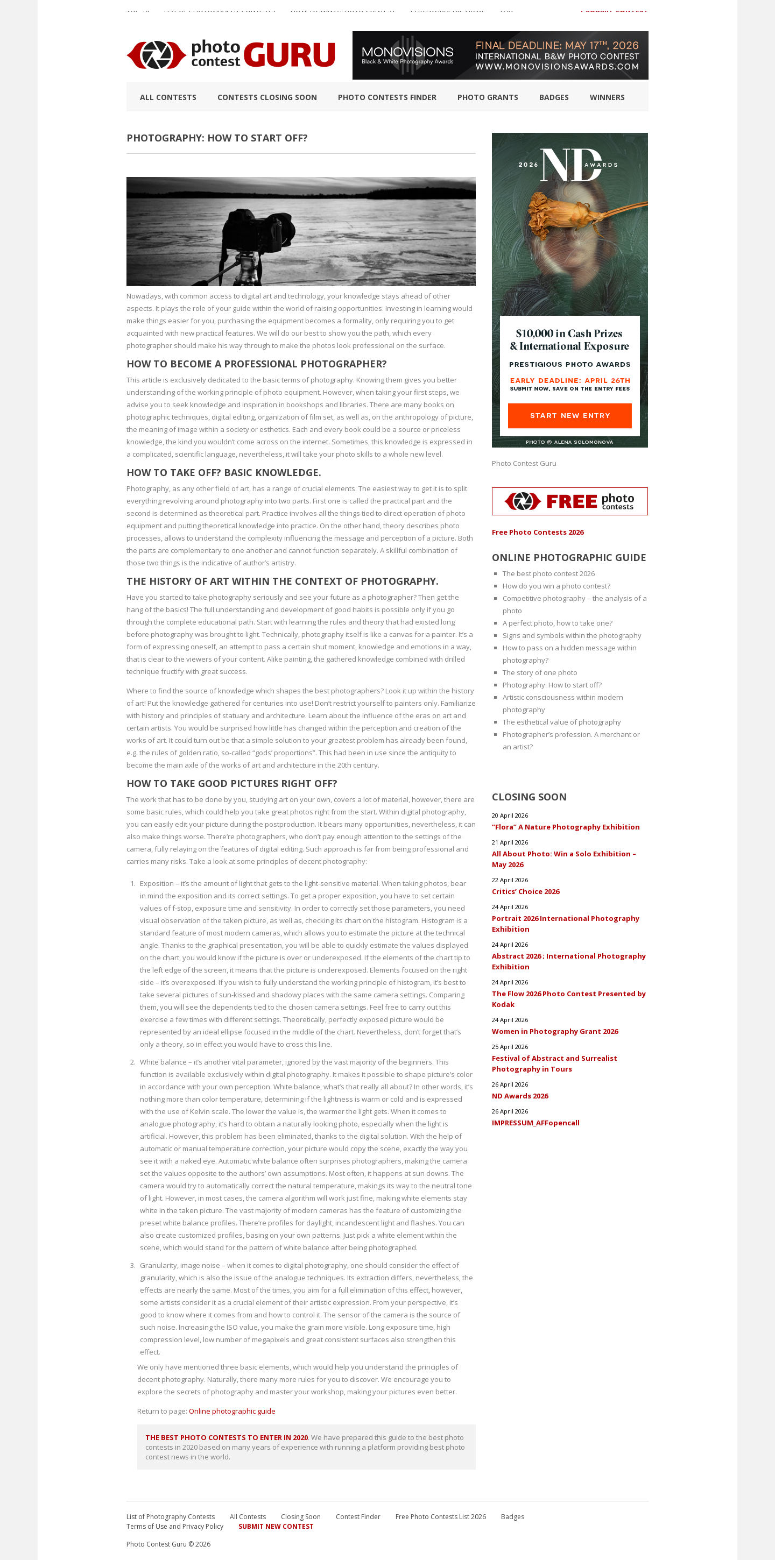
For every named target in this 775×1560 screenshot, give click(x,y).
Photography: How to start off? (552, 685)
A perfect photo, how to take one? (557, 623)
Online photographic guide (232, 1411)
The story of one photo (540, 672)
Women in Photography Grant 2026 (555, 1031)
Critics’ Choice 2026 (525, 891)
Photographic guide (448, 15)
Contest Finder (358, 1516)
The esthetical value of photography (562, 722)
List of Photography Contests (220, 15)
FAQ (507, 15)
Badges (554, 97)
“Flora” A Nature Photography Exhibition (566, 827)
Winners (607, 97)
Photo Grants (487, 97)
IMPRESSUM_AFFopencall (536, 1123)
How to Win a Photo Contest (343, 15)
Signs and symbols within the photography (572, 635)
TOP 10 (137, 15)
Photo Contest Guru (524, 463)
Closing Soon (301, 1516)
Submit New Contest (276, 1526)
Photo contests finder (387, 97)
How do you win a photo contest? (556, 586)
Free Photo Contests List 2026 (441, 1516)
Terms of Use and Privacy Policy (174, 1526)
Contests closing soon (267, 97)
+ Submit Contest (614, 15)
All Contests (168, 97)
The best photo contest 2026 (549, 573)
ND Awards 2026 (520, 1096)
